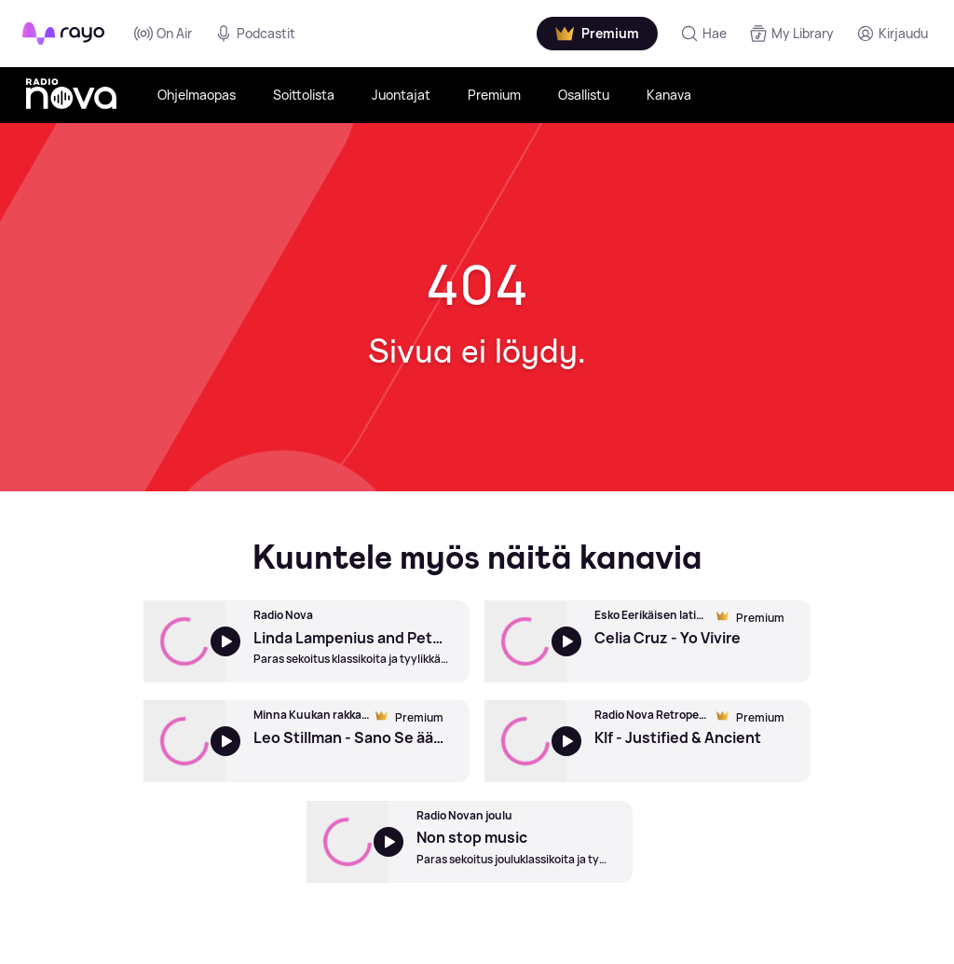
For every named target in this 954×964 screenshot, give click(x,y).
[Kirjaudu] (892, 33)
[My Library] (791, 33)
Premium (494, 94)
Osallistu (583, 94)
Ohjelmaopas (196, 94)
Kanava (669, 94)
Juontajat (401, 94)
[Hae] (703, 33)
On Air (163, 33)
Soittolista (303, 94)
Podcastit (254, 33)
